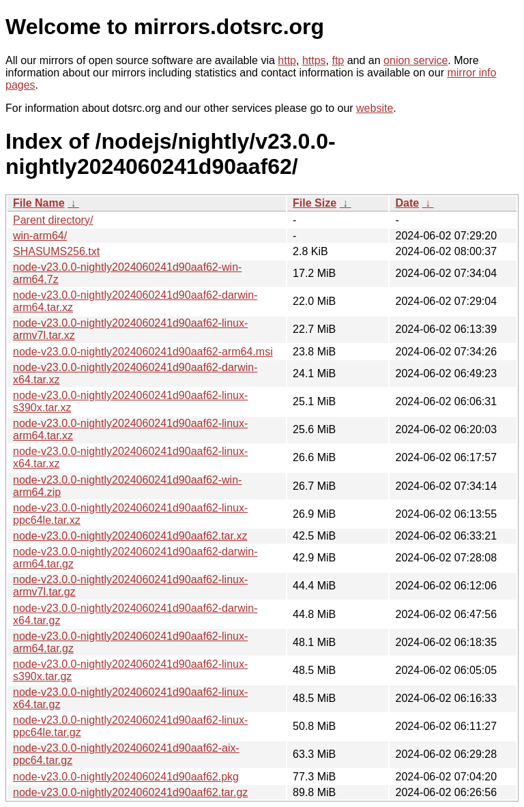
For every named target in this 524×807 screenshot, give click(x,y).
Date (407, 203)
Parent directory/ (53, 220)
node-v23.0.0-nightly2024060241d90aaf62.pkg (126, 776)
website (374, 108)
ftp (338, 60)
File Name (39, 203)
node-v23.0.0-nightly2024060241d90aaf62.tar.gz (130, 792)
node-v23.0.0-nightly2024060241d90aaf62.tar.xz (130, 536)
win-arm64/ (40, 235)
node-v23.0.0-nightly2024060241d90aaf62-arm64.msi (143, 351)
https (314, 60)
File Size (314, 203)
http (287, 60)
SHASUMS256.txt (56, 251)
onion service (415, 60)
